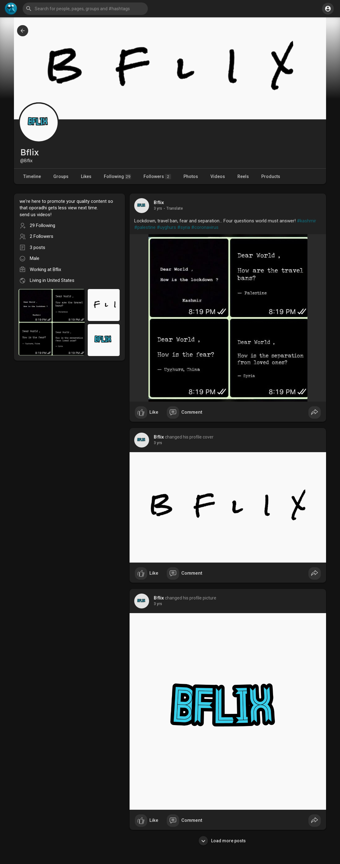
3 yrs (158, 208)
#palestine (145, 227)
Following (117, 176)
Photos (190, 176)
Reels (243, 176)
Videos (217, 176)
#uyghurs (166, 227)
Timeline (32, 176)
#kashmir (306, 221)
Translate (174, 208)
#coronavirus (205, 227)
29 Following (42, 225)
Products (270, 176)
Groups (60, 176)
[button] (85, 8)
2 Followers (41, 236)
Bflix (159, 202)
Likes (86, 176)
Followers (157, 176)
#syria (183, 227)
